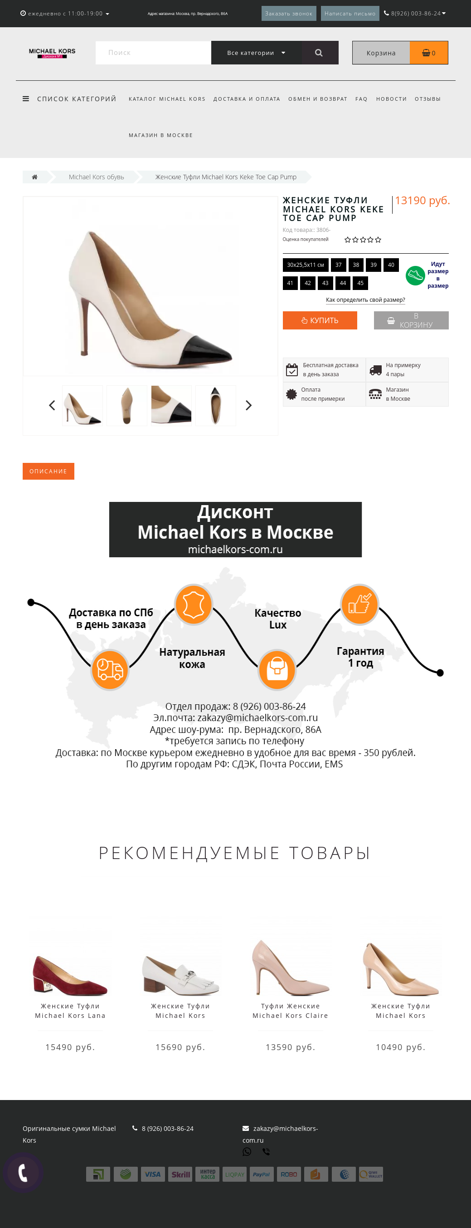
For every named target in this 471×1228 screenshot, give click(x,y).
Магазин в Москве (161, 135)
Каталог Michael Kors (167, 98)
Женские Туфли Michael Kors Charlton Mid (180, 1015)
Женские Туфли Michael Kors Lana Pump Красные (70, 1015)
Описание (48, 471)
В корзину (409, 320)
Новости (391, 98)
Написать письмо (350, 13)
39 (373, 265)
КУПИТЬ (324, 320)
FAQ (361, 98)
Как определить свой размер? (365, 300)
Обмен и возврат (318, 98)
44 (343, 283)
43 (325, 283)
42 (308, 283)
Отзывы (428, 98)
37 (338, 265)
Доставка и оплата (247, 98)
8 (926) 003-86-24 (168, 1128)
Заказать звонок (289, 13)
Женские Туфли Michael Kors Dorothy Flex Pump (400, 1015)
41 (290, 283)
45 (360, 283)
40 (391, 265)
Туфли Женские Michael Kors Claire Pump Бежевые (290, 1015)
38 (356, 265)
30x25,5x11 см (305, 265)
